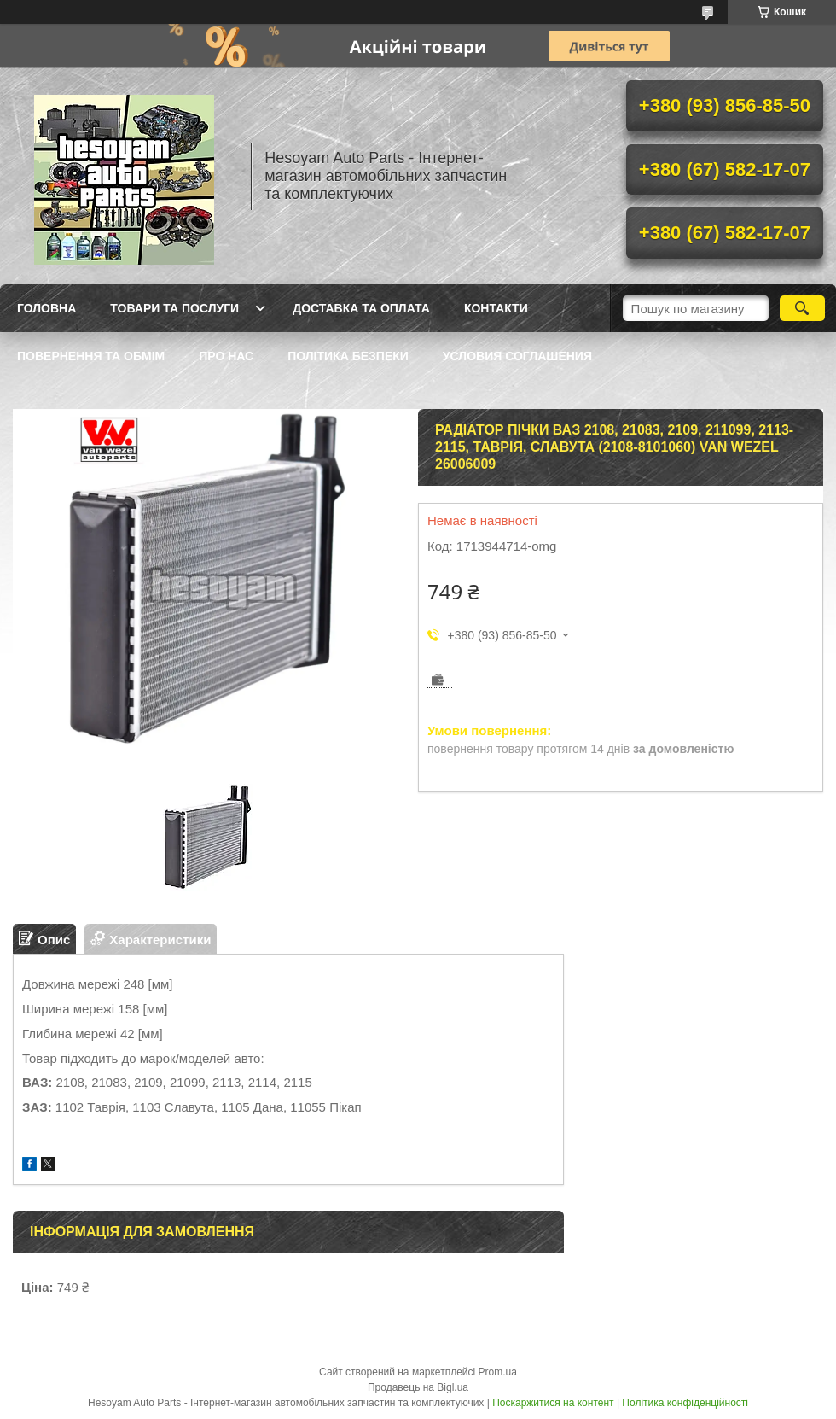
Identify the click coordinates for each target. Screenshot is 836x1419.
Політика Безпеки (348, 356)
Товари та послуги (174, 308)
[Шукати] (802, 308)
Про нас (226, 356)
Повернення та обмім (91, 356)
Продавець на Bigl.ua (418, 1387)
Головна (46, 308)
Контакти (496, 308)
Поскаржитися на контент (552, 1403)
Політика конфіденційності (685, 1403)
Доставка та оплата (361, 308)
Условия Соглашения (517, 356)
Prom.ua (498, 1372)
